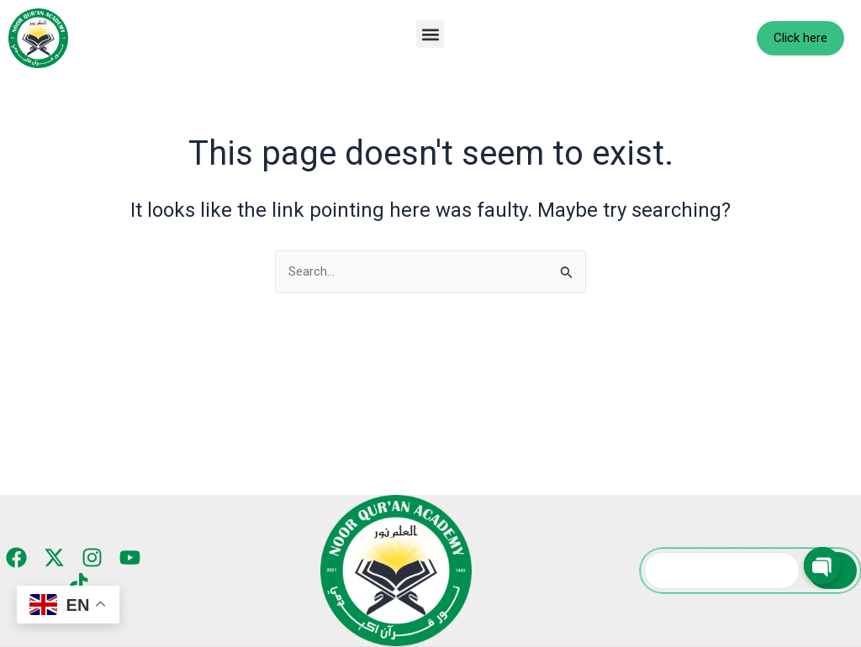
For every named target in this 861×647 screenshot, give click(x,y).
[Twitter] (55, 557)
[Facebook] (19, 557)
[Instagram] (91, 557)
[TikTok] (79, 584)
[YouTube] (127, 557)
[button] (430, 34)
